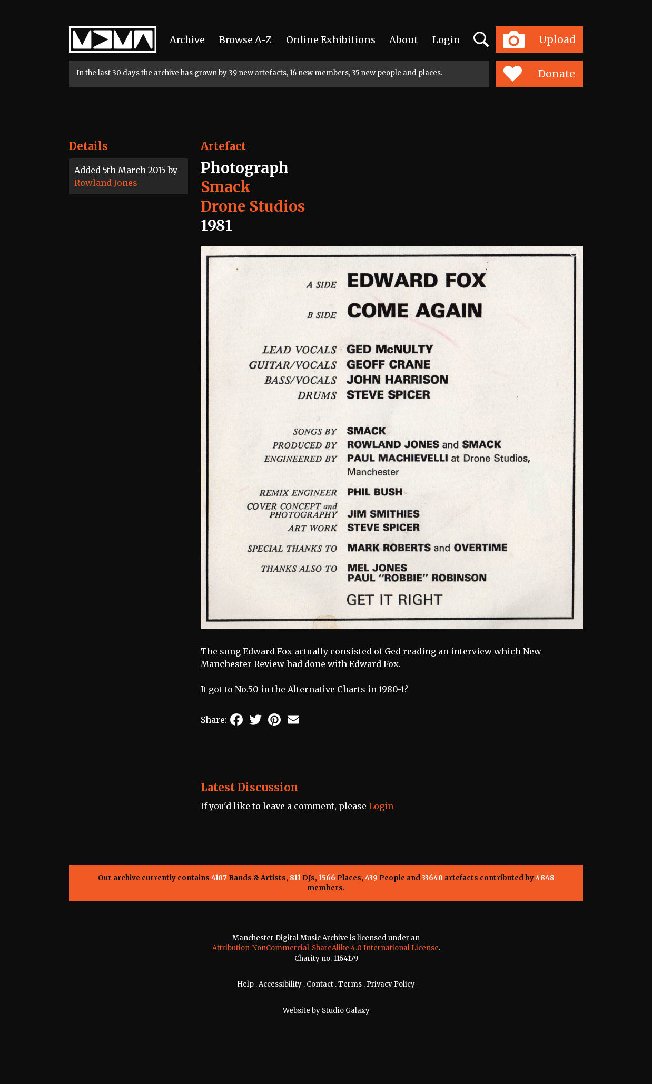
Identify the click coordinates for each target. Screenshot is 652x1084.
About (403, 40)
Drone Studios (253, 206)
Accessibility (280, 984)
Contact (320, 984)
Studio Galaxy (346, 1010)
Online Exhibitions (331, 40)
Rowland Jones (105, 182)
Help (245, 984)
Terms (350, 984)
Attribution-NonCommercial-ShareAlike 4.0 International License (325, 947)
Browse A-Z (245, 40)
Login (446, 40)
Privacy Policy (391, 984)
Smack (226, 186)
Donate (539, 74)
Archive (187, 40)
